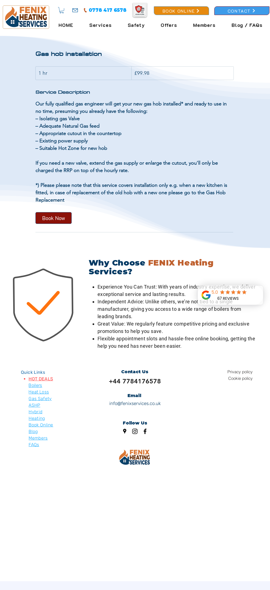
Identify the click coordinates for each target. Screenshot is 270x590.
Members (38, 438)
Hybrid (35, 411)
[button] (61, 10)
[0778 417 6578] (104, 10)
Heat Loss (39, 392)
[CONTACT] (241, 10)
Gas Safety (40, 398)
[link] (53, 218)
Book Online (41, 424)
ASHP (34, 405)
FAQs (34, 444)
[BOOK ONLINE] (181, 10)
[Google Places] (124, 431)
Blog (33, 431)
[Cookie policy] (233, 378)
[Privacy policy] (233, 372)
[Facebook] (145, 431)
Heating (37, 418)
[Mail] (75, 10)
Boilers (35, 385)
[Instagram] (134, 431)
